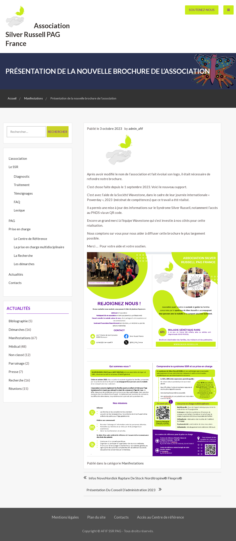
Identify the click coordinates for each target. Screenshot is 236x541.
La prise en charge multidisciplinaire (39, 247)
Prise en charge (20, 229)
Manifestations (133, 463)
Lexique (19, 210)
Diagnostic (22, 176)
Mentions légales (65, 517)
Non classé (16, 355)
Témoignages (23, 193)
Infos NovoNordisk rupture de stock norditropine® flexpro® (135, 478)
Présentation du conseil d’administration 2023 (121, 490)
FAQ (17, 202)
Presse (13, 372)
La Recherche (23, 255)
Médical (14, 346)
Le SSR (13, 167)
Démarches (17, 329)
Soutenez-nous (202, 10)
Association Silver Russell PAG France (38, 34)
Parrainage (17, 363)
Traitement (22, 185)
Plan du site (96, 517)
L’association (18, 158)
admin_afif (135, 128)
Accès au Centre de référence (160, 517)
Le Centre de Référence (30, 239)
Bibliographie (18, 321)
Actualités (16, 274)
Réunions (15, 388)
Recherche (16, 380)
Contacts (15, 283)
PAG (12, 221)
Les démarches (24, 264)
